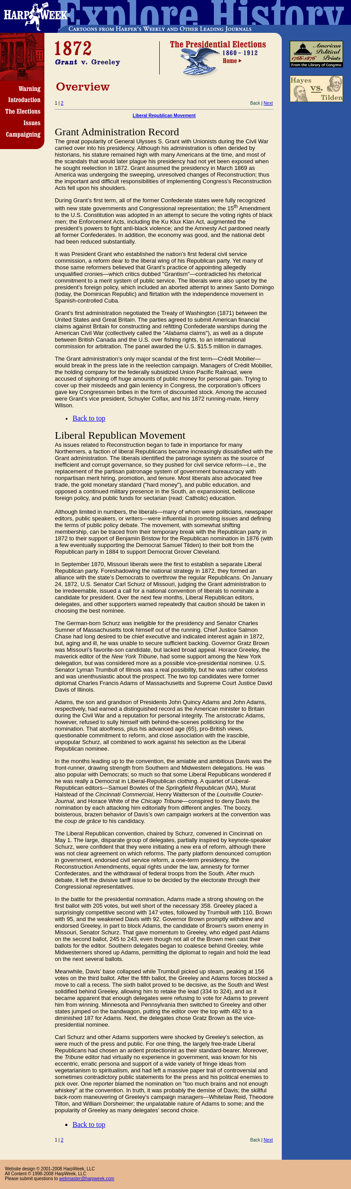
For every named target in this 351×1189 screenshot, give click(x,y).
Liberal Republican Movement (164, 115)
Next (268, 103)
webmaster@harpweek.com (86, 1178)
